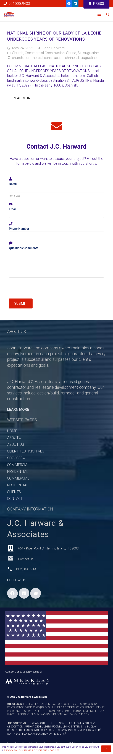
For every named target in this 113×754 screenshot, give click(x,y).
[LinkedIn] (75, 3)
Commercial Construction (45, 53)
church (17, 58)
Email (13, 209)
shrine (70, 58)
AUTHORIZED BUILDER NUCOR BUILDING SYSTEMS (53, 726)
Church (17, 53)
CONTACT (15, 498)
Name (13, 183)
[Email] (35, 593)
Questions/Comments (23, 248)
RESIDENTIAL (17, 471)
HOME (12, 431)
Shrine (71, 53)
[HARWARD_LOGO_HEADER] (9, 14)
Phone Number (19, 228)
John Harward (54, 48)
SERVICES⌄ (16, 458)
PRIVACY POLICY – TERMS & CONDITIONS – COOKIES (31, 750)
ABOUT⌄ (14, 438)
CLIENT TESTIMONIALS (25, 451)
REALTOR (95, 730)
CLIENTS (14, 492)
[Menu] (99, 14)
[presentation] (36, 288)
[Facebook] (69, 3)
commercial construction (44, 58)
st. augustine (86, 58)
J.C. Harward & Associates (32, 696)
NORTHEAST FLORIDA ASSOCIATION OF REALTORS (36, 733)
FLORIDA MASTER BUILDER (42, 723)
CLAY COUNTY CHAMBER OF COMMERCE (64, 730)
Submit (20, 303)
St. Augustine (88, 53)
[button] (107, 14)
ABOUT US (15, 444)
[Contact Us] (12, 559)
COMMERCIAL (18, 465)
